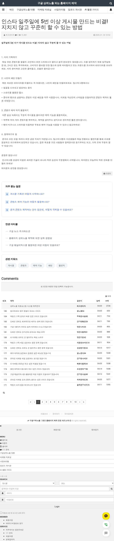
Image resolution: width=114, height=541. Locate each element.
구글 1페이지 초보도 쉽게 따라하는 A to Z (30, 326)
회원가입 (57, 429)
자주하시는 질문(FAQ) (14, 529)
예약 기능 (37, 265)
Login (57, 506)
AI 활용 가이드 (92, 9)
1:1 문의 (9, 533)
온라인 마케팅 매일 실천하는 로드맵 (28, 358)
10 (75, 402)
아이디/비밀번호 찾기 (14, 523)
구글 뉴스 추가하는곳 (19, 231)
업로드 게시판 (75, 9)
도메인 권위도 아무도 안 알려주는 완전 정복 (31, 348)
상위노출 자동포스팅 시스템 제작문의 (25, 306)
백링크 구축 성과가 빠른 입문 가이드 (28, 316)
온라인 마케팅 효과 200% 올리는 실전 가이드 (32, 379)
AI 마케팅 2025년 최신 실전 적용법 (28, 363)
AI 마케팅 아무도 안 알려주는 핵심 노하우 (26, 337)
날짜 (98, 300)
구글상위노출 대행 (26, 9)
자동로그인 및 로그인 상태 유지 (12, 513)
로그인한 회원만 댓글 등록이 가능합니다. (57, 286)
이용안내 (44, 414)
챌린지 (62, 265)
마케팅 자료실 (44, 9)
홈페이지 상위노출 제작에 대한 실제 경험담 (30, 238)
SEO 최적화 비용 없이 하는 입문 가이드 (30, 369)
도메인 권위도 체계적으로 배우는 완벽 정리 (31, 321)
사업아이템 (59, 9)
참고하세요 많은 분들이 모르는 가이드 (25, 311)
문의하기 (56, 414)
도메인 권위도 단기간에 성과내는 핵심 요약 (27, 332)
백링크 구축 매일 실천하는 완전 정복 (28, 342)
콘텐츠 (24, 265)
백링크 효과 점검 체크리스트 (25, 385)
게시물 (11, 265)
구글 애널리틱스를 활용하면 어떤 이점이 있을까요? (34, 245)
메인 (11, 9)
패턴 (50, 265)
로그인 (19, 429)
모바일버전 (69, 414)
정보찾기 (95, 429)
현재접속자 (10, 539)
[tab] (57, 453)
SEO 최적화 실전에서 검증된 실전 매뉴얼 (30, 353)
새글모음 (9, 536)
